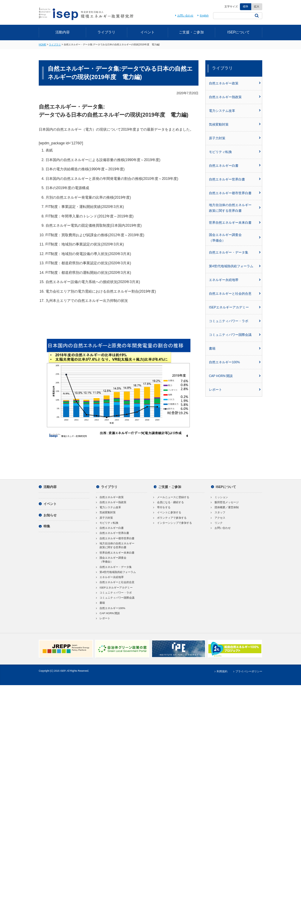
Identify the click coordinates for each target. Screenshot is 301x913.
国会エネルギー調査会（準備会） (235, 237)
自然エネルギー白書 (235, 165)
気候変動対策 (235, 124)
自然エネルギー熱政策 (235, 97)
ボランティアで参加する (170, 517)
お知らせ (48, 515)
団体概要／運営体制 (225, 507)
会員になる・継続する (169, 502)
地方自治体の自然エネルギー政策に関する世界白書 (235, 207)
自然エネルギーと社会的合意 (235, 293)
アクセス (218, 517)
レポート (235, 389)
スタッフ (218, 512)
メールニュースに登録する (172, 497)
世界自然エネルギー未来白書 (235, 222)
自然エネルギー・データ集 (235, 252)
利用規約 (220, 671)
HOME (42, 44)
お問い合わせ (183, 15)
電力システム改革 (235, 110)
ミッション (219, 497)
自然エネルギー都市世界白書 (235, 193)
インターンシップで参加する (173, 522)
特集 (44, 526)
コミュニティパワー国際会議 (235, 334)
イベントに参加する (167, 512)
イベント (147, 32)
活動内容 (62, 32)
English (202, 15)
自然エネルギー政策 (235, 83)
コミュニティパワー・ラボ (235, 321)
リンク (217, 522)
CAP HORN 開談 (235, 376)
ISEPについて (238, 32)
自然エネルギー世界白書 (235, 179)
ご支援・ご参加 (191, 32)
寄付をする (162, 507)
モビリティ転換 (235, 152)
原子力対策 (235, 138)
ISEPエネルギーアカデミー (235, 307)
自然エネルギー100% (235, 362)
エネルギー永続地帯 (235, 280)
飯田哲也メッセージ (225, 502)
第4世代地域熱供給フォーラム (235, 266)
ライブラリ (106, 32)
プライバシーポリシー (247, 671)
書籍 (235, 348)
